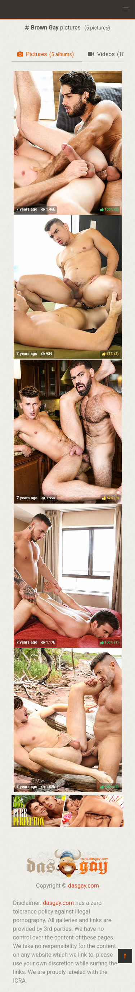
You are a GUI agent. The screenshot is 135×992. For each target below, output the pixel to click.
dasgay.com (83, 885)
